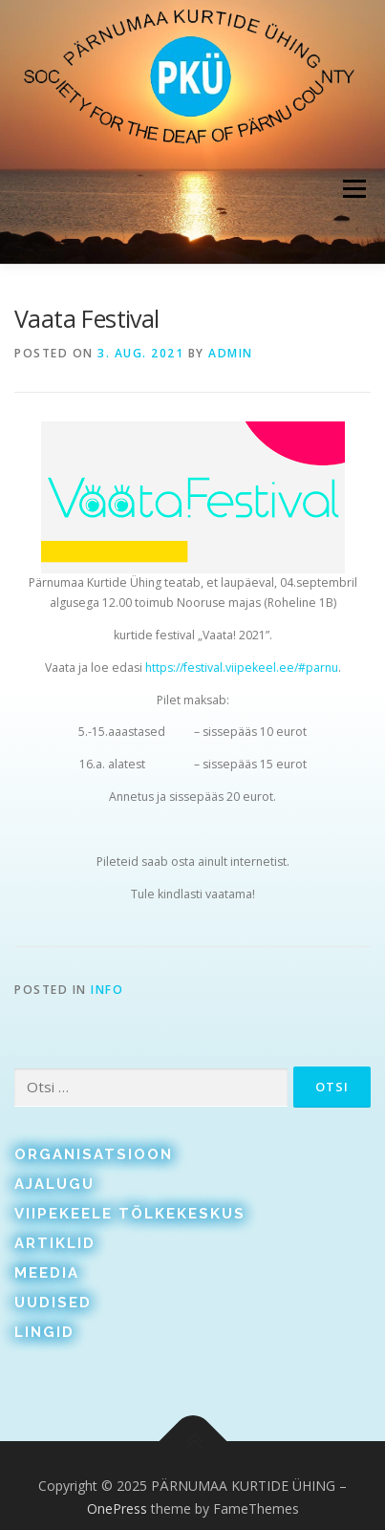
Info (107, 989)
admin (230, 353)
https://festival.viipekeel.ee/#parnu (241, 667)
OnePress (117, 1508)
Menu (353, 189)
